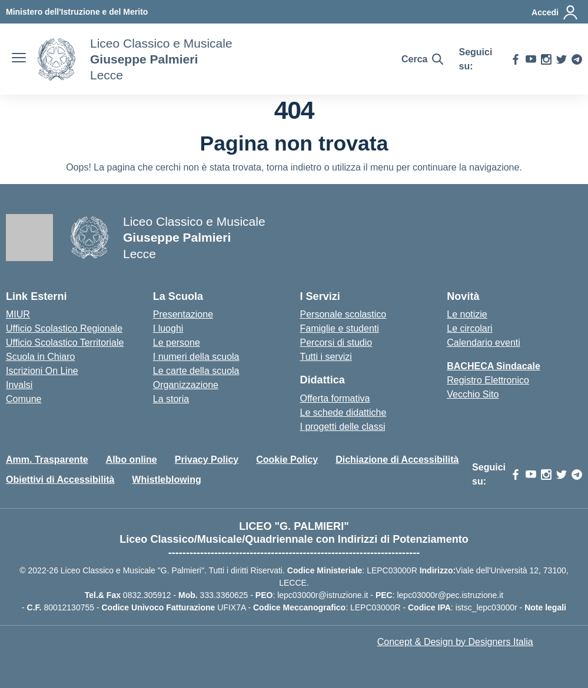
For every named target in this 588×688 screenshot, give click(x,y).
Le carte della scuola (196, 371)
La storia (171, 399)
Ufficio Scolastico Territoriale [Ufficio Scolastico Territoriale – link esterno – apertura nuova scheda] (65, 343)
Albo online (131, 460)
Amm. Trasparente (47, 460)
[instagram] (546, 59)
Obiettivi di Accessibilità (60, 480)
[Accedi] (555, 12)
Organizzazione (185, 385)
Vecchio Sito (473, 394)
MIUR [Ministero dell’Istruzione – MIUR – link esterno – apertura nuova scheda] (18, 314)
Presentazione (183, 314)
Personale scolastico (343, 314)
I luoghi (168, 328)
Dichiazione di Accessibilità (397, 460)
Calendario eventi (483, 343)
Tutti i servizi (326, 357)
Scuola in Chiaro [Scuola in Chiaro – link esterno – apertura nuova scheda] (40, 357)
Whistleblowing (166, 480)
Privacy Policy (207, 460)
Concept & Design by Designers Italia (455, 642)
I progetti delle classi (343, 427)
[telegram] (577, 59)
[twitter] (561, 59)
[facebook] (515, 59)
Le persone (176, 343)
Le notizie (467, 314)
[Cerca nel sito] (422, 59)
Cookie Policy (287, 460)
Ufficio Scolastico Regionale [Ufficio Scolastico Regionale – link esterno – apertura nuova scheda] (64, 328)
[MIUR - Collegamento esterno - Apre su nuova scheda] (77, 11)
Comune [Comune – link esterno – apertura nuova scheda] (23, 399)
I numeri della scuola (196, 357)
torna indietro (294, 167)
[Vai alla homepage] (56, 59)
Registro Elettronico (488, 380)
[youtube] (531, 59)
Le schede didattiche (343, 413)
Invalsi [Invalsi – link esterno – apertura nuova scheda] (19, 385)
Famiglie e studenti (339, 328)
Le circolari (469, 328)
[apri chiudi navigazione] (19, 59)
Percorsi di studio (336, 343)
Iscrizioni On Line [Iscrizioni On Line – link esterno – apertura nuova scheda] (42, 371)
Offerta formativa (335, 398)
